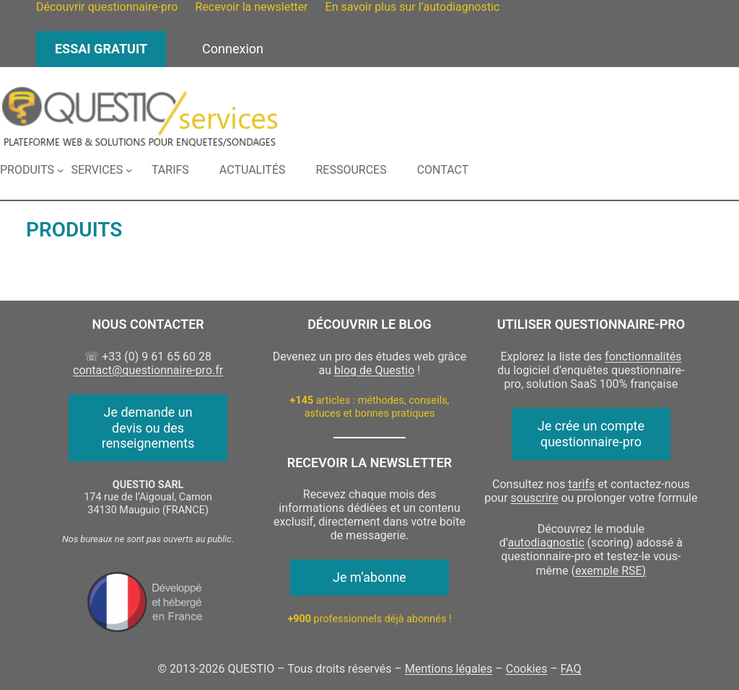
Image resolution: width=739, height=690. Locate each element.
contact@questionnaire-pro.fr (148, 370)
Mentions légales (448, 669)
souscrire (535, 498)
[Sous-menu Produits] (32, 169)
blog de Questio (374, 370)
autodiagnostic (546, 542)
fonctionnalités (643, 356)
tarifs (581, 484)
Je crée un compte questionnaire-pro (591, 433)
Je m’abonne (369, 577)
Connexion (232, 48)
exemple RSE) (610, 571)
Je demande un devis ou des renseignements (148, 427)
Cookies (526, 669)
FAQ (571, 669)
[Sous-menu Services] (101, 169)
